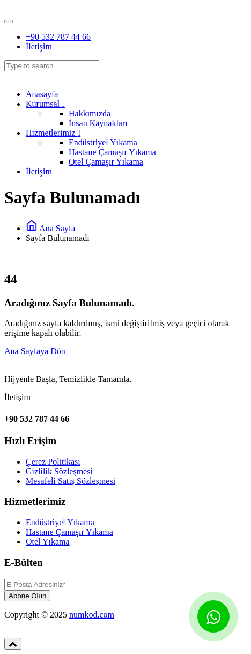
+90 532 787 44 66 (58, 36)
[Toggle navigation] (8, 21)
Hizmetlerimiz (53, 132)
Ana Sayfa (50, 228)
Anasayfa (42, 94)
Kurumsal (45, 103)
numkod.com (91, 614)
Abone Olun (27, 596)
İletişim (39, 46)
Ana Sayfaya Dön (34, 351)
